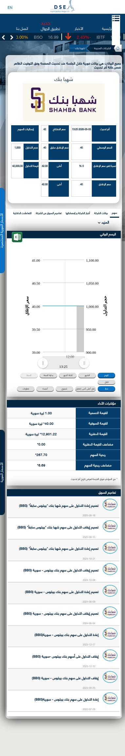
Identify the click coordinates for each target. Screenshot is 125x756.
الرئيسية (107, 28)
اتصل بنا (22, 28)
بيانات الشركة (101, 212)
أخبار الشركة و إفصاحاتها (78, 212)
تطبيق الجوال (50, 28)
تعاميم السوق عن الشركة (48, 212)
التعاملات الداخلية (22, 212)
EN (10, 7)
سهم (114, 212)
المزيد (104, 222)
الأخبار (79, 28)
